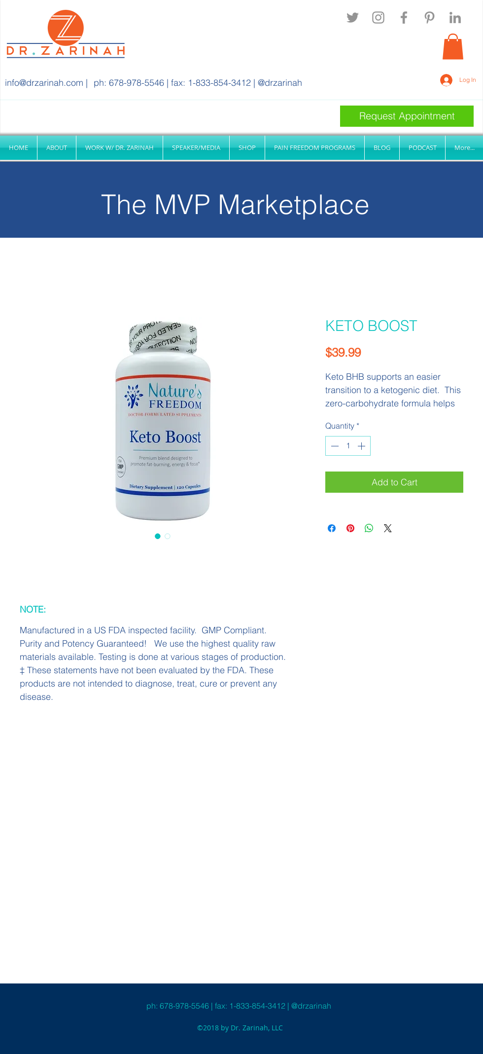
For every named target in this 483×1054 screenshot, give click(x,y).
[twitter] (353, 17)
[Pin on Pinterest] (350, 528)
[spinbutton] (348, 445)
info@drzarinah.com (44, 82)
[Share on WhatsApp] (369, 528)
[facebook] (404, 17)
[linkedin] (455, 17)
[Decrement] (334, 445)
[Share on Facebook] (332, 528)
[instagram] (378, 17)
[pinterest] (429, 17)
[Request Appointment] (407, 116)
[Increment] (362, 445)
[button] (453, 47)
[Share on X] (388, 528)
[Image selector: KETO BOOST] (158, 536)
